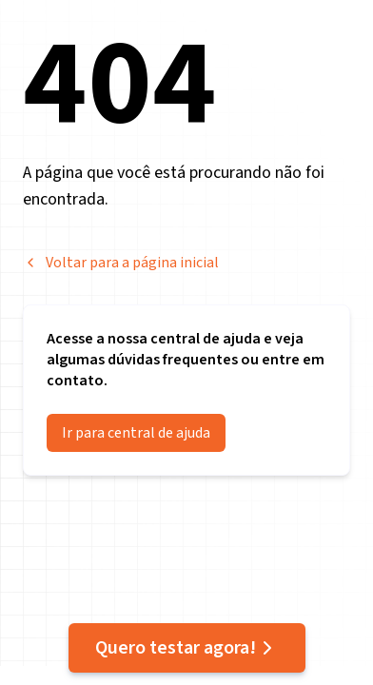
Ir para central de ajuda (136, 432)
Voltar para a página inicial (121, 262)
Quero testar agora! (187, 648)
